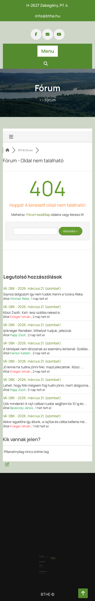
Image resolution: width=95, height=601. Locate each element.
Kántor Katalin (20, 353)
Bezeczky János (21, 408)
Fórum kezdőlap (38, 214)
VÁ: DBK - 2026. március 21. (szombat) (32, 288)
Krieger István (20, 316)
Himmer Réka (19, 298)
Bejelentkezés (43, 561)
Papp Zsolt (18, 335)
